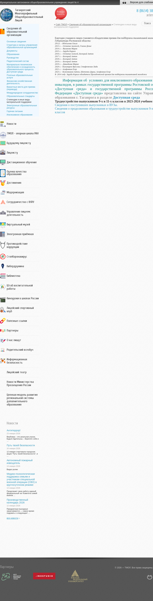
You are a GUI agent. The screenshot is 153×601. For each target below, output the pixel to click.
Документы (12, 51)
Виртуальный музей (18, 224)
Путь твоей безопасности (21, 445)
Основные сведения (16, 41)
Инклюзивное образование (19, 115)
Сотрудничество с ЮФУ (20, 202)
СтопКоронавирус (17, 256)
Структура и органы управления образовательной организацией (22, 46)
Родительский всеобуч (20, 349)
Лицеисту (12, 152)
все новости (12, 518)
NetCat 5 (149, 577)
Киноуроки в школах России (23, 298)
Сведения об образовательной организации (17, 32)
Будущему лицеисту (19, 143)
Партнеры (12, 330)
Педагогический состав (18, 61)
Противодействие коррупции (17, 245)
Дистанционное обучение (22, 162)
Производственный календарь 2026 (17, 501)
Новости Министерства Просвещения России (20, 383)
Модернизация (15, 192)
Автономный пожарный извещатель (20, 461)
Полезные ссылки (17, 320)
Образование (13, 54)
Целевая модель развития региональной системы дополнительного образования (22, 399)
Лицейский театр (17, 372)
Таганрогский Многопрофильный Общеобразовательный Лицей (29, 15)
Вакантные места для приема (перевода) (21, 88)
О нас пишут (14, 340)
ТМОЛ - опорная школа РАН (23, 133)
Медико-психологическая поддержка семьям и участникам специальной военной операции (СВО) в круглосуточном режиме (22, 479)
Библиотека (13, 275)
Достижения (14, 182)
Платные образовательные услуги (20, 76)
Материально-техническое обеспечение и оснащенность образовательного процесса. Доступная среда (21, 68)
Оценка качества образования (16, 173)
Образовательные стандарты (21, 96)
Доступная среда (126, 97)
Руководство (13, 58)
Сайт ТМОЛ (61, 24)
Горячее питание (15, 111)
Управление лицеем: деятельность (19, 213)
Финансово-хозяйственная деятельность (19, 82)
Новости (11, 123)
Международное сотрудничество (22, 93)
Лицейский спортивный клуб (20, 309)
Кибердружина (15, 266)
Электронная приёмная (20, 234)
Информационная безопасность (17, 361)
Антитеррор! (13, 430)
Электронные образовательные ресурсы (22, 106)
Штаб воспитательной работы (20, 287)
